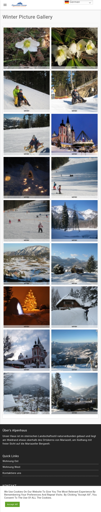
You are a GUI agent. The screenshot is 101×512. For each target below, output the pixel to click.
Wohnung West (11, 467)
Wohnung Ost (11, 461)
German (72, 2)
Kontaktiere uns (12, 473)
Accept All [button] (12, 504)
